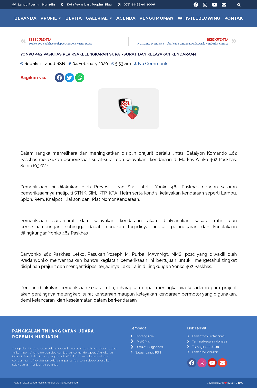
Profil (50, 18)
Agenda (125, 18)
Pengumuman (156, 18)
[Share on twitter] (69, 77)
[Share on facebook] (59, 77)
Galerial (99, 18)
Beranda (25, 18)
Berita (73, 18)
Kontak (233, 18)
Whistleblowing (199, 18)
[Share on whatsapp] (79, 77)
